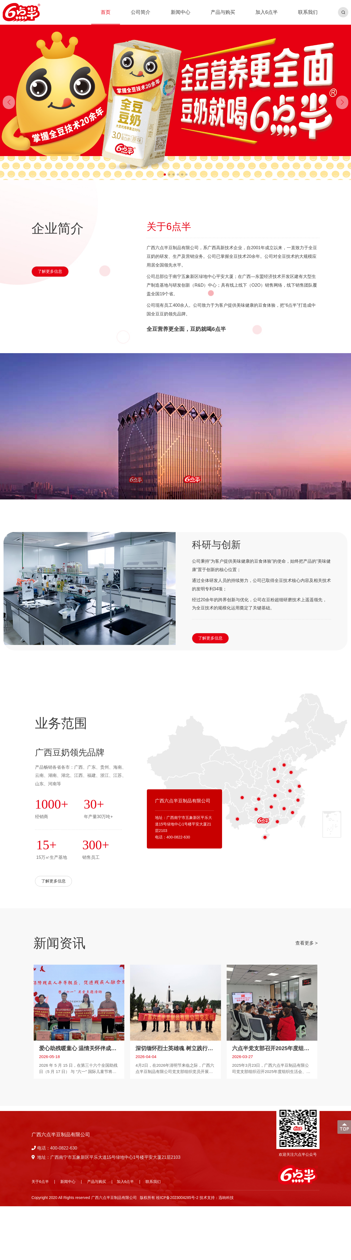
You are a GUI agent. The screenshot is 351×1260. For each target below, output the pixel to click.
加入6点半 (125, 1181)
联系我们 (153, 1181)
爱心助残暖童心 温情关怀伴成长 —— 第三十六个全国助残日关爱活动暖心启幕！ (79, 1046)
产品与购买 (96, 1181)
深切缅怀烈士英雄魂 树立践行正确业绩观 (175, 1046)
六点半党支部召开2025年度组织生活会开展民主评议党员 (272, 1046)
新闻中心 (67, 1181)
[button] (342, 102)
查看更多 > (306, 943)
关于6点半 (40, 1181)
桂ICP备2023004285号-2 (177, 1197)
